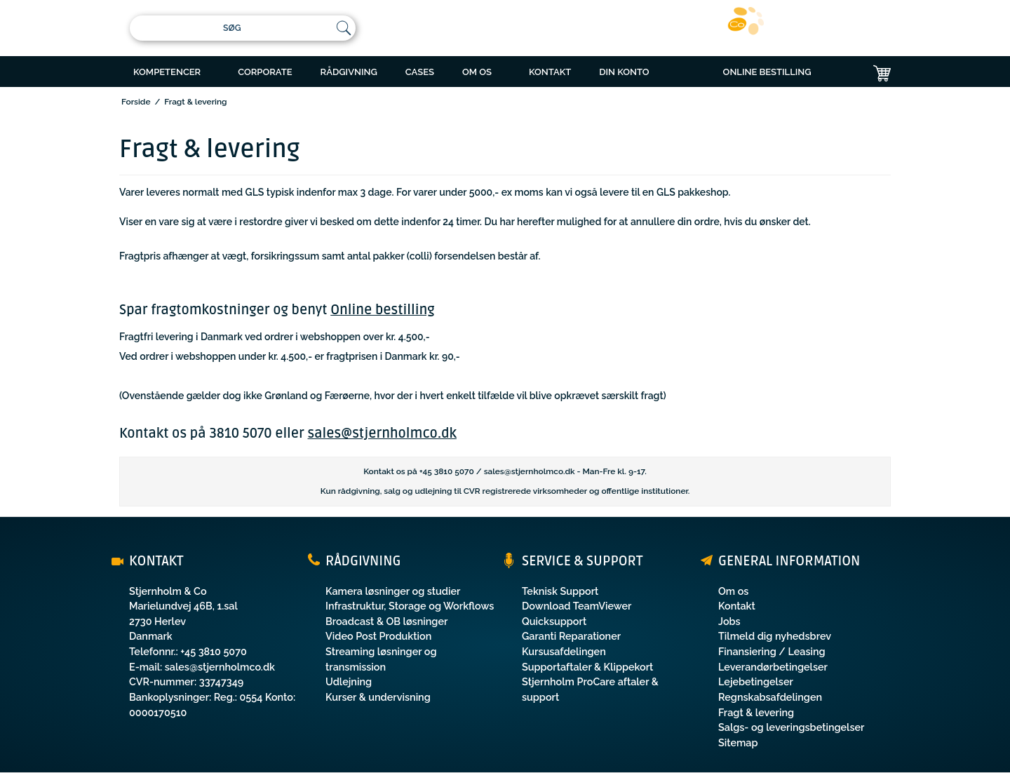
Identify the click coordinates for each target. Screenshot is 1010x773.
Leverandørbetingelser (773, 667)
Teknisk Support (560, 591)
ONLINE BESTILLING (767, 72)
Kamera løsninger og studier (392, 591)
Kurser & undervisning (378, 697)
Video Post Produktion (378, 636)
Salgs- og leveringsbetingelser (791, 727)
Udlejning (348, 681)
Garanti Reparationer (571, 636)
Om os (733, 591)
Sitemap (738, 742)
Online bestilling (382, 310)
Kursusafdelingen (564, 651)
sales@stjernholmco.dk (382, 433)
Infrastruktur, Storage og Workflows (409, 606)
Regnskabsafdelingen (770, 697)
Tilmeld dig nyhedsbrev (774, 636)
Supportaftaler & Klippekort (587, 667)
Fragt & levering (756, 712)
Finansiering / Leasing (772, 651)
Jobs (729, 621)
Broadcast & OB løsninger (386, 621)
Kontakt (736, 606)
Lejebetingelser (755, 681)
